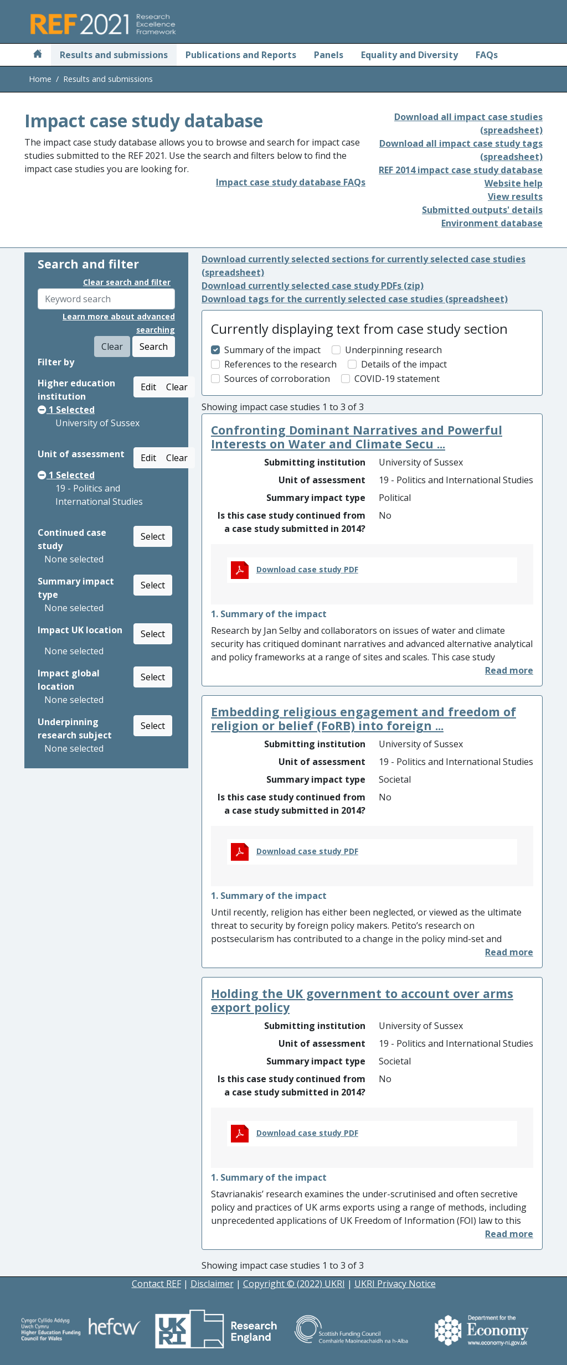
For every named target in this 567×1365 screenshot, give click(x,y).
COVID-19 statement (397, 379)
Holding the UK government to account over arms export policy (362, 1000)
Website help (513, 183)
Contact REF (156, 1284)
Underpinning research (393, 350)
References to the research (280, 364)
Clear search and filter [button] (127, 282)
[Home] (38, 55)
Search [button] (154, 346)
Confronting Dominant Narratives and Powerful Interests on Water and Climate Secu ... (356, 437)
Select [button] (153, 536)
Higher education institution (76, 389)
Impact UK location (80, 630)
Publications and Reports (240, 55)
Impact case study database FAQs (290, 182)
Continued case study (72, 539)
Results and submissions (114, 55)
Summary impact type (76, 588)
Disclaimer (212, 1284)
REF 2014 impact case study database (461, 170)
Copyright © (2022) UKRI (294, 1284)
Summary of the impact (272, 350)
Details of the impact (404, 364)
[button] (509, 670)
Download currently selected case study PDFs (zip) (313, 286)
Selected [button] (66, 410)
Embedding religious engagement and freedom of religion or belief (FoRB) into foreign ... (363, 719)
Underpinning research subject (75, 728)
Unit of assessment (81, 454)
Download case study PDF (307, 569)
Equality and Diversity (409, 55)
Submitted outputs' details (482, 210)
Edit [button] (148, 387)
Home (40, 79)
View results (515, 196)
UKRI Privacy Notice (395, 1284)
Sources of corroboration (277, 379)
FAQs (487, 55)
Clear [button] (177, 387)
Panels (328, 55)
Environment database (492, 223)
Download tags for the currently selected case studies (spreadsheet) (355, 299)
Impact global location (69, 679)
